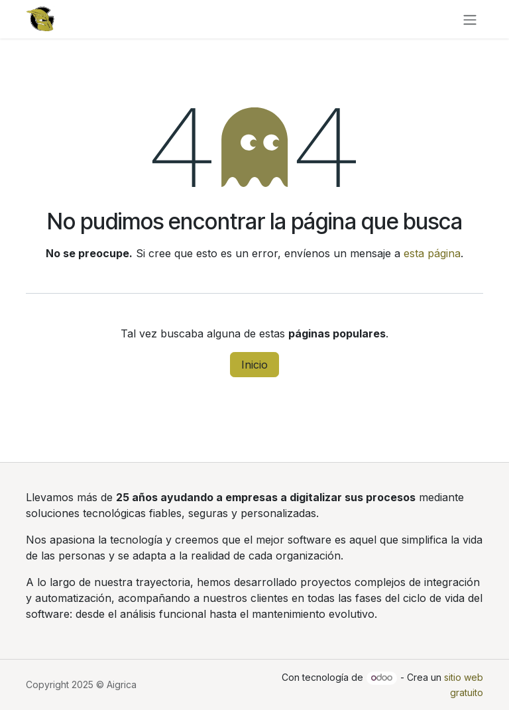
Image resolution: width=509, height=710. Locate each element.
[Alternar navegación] (470, 19)
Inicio (254, 364)
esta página (432, 253)
